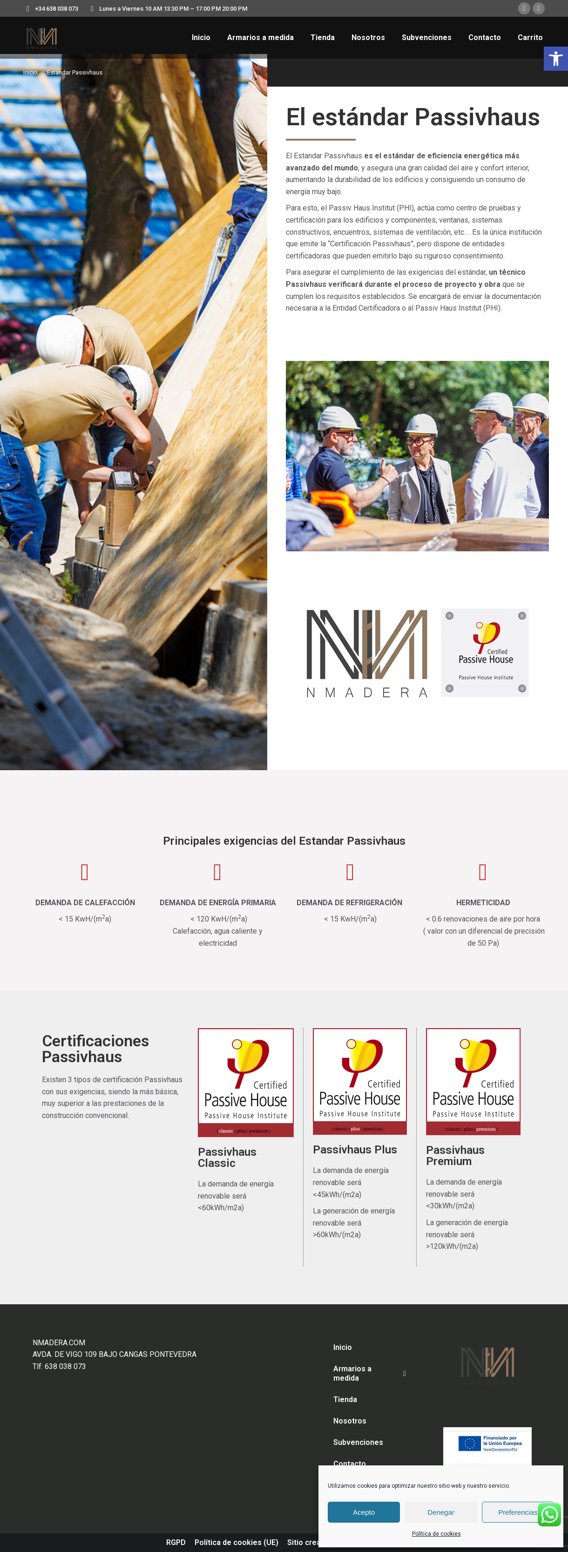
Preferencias (517, 1512)
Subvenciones (358, 1442)
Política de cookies (436, 1534)
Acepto (364, 1512)
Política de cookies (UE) (236, 1542)
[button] (556, 59)
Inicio (342, 1347)
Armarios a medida (369, 1373)
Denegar (440, 1512)
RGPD (176, 1542)
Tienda (345, 1399)
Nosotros (349, 1420)
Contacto (349, 1463)
